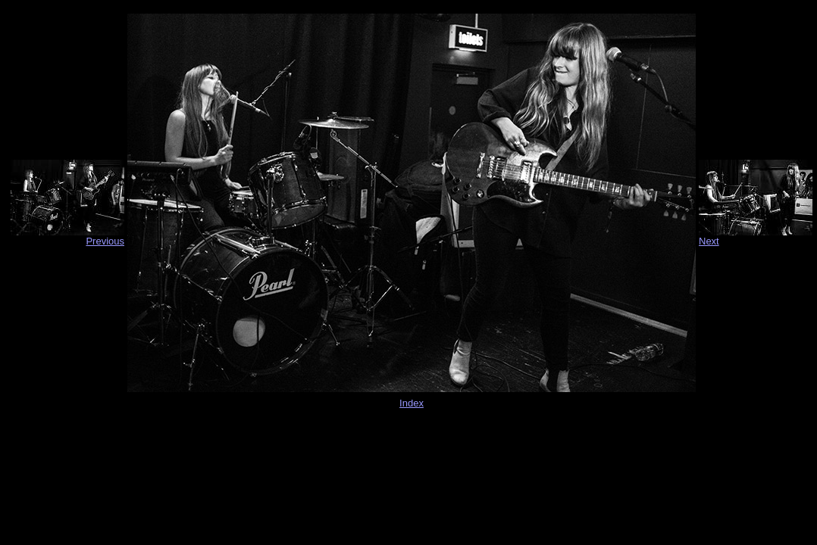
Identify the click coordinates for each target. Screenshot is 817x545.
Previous (105, 241)
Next (709, 241)
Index (411, 403)
